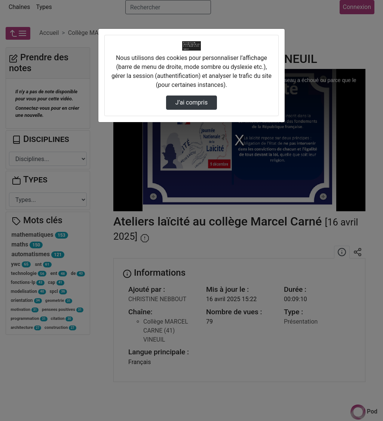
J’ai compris (191, 102)
